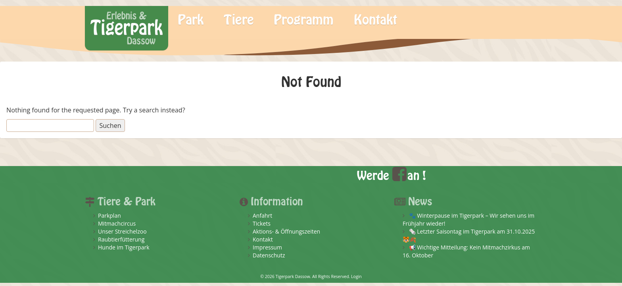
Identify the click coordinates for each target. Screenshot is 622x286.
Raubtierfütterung (121, 239)
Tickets (262, 223)
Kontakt (375, 20)
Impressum (267, 247)
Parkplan (109, 215)
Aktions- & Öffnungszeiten (286, 231)
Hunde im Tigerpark (124, 247)
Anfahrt (262, 215)
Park (190, 20)
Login (356, 276)
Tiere (239, 20)
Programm (304, 20)
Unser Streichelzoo (122, 231)
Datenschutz (269, 255)
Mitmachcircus (117, 223)
